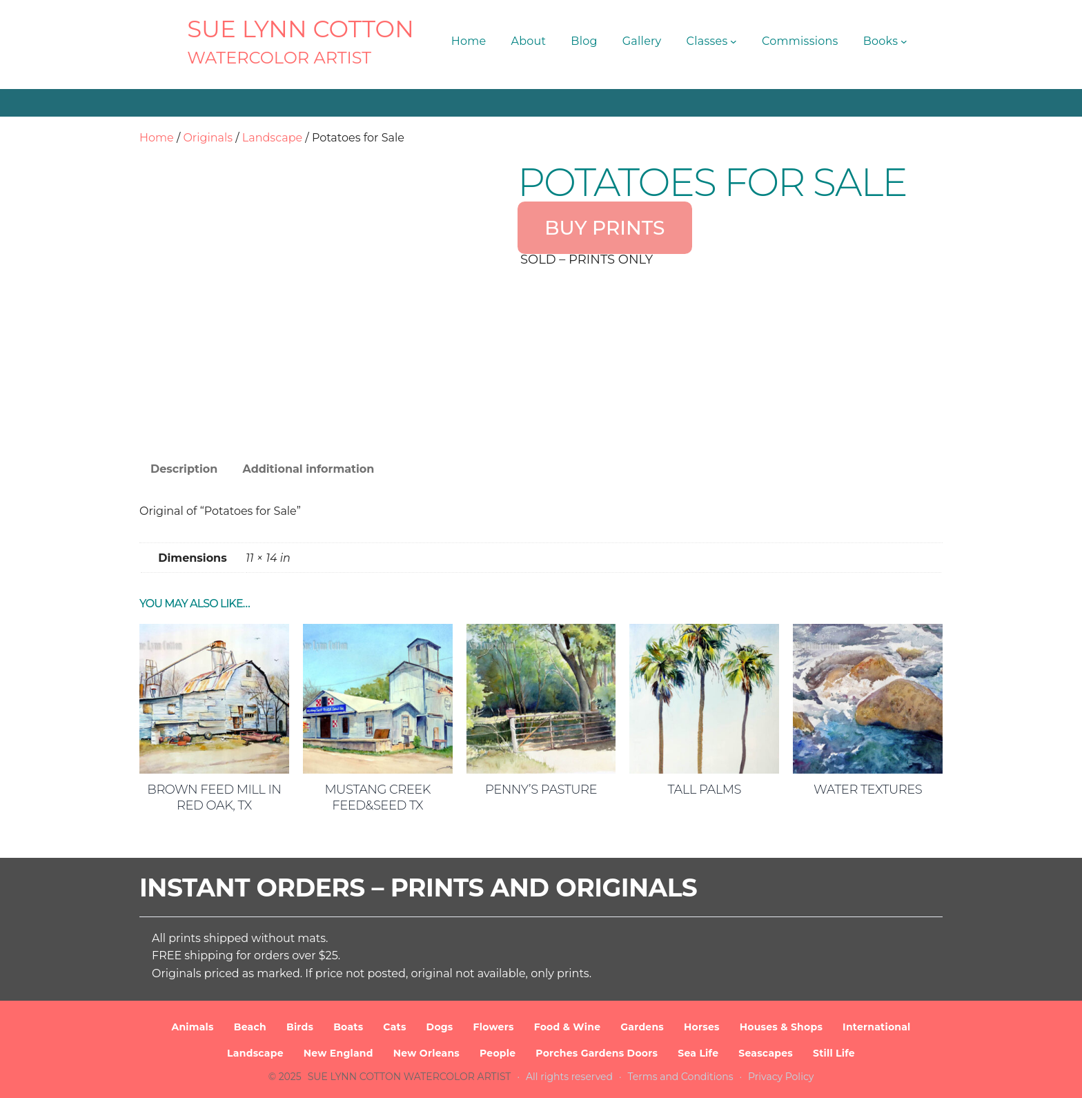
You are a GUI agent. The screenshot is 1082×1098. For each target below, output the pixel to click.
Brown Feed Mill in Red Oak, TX (214, 797)
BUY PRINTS (604, 227)
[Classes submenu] (733, 41)
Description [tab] (183, 469)
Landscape (272, 137)
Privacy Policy (781, 1076)
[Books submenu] (904, 41)
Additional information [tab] (308, 469)
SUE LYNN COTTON (300, 28)
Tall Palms (704, 789)
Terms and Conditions (681, 1076)
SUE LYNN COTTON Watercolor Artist (409, 1076)
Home (156, 137)
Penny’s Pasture (541, 789)
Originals (208, 137)
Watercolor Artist (279, 58)
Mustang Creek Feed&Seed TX (377, 797)
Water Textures (868, 789)
